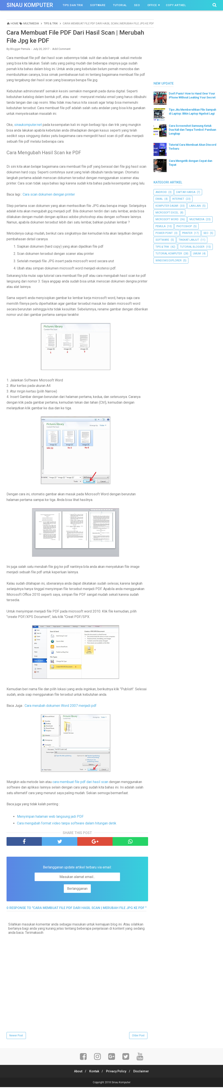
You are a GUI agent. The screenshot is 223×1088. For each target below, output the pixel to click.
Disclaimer (143, 1072)
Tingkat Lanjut (189, 239)
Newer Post (16, 1036)
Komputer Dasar (166, 205)
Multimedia (196, 219)
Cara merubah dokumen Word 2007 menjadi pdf (60, 707)
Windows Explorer (168, 260)
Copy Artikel (176, 5)
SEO (137, 5)
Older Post (138, 1036)
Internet (178, 198)
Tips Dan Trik (73, 5)
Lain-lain (195, 205)
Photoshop (184, 226)
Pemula (160, 226)
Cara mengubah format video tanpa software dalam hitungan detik (66, 824)
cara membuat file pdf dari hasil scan (80, 783)
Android (161, 192)
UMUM (197, 253)
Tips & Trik (162, 246)
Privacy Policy (117, 1072)
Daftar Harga (185, 192)
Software (97, 5)
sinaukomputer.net (28, 126)
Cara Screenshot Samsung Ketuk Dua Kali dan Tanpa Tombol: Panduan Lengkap (192, 129)
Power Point (164, 233)
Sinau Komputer (30, 5)
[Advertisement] (186, 46)
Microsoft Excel (167, 212)
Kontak (93, 1072)
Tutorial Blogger (192, 246)
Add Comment (61, 49)
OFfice (152, 5)
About (76, 1072)
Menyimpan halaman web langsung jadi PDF (50, 817)
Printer (187, 233)
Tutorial (120, 5)
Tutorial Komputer (168, 253)
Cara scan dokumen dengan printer (49, 195)
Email (159, 198)
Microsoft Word (167, 219)
